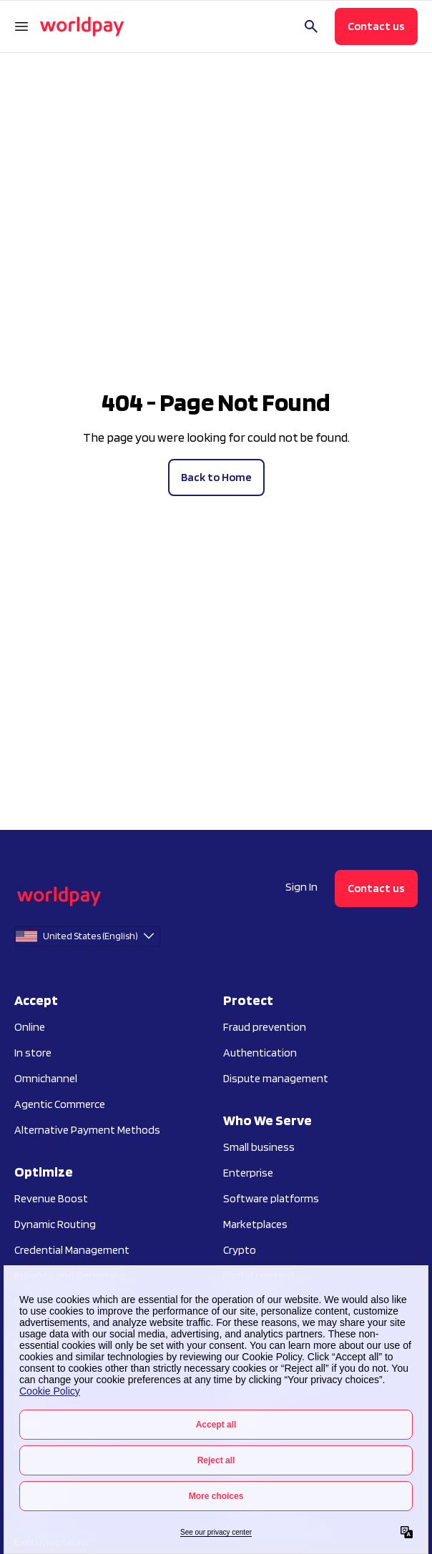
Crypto (239, 1250)
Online (29, 1027)
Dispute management (275, 1078)
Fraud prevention (264, 1027)
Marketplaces (255, 1224)
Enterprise (248, 1172)
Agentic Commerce (59, 1104)
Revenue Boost (51, 1198)
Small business (259, 1147)
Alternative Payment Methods (87, 1130)
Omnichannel (45, 1078)
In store (32, 1052)
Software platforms (271, 1198)
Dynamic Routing (55, 1224)
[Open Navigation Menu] (21, 26)
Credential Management (71, 1250)
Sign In (301, 887)
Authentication (260, 1052)
